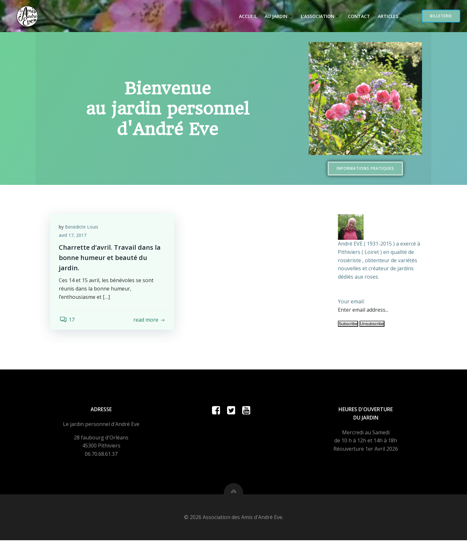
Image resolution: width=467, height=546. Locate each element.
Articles (389, 16)
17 (67, 320)
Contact (357, 16)
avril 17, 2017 (73, 236)
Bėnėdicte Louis (82, 227)
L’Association (319, 16)
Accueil (246, 16)
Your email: (350, 301)
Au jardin (277, 16)
